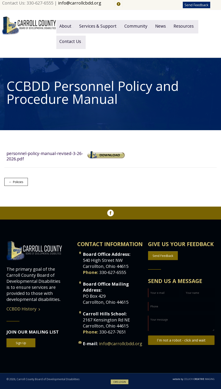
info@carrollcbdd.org (79, 3)
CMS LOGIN (119, 381)
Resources (184, 26)
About (65, 26)
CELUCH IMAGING (194, 379)
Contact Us (70, 41)
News (160, 26)
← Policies (16, 182)
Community (135, 26)
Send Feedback (196, 5)
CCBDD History (21, 309)
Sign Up (21, 343)
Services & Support (98, 26)
